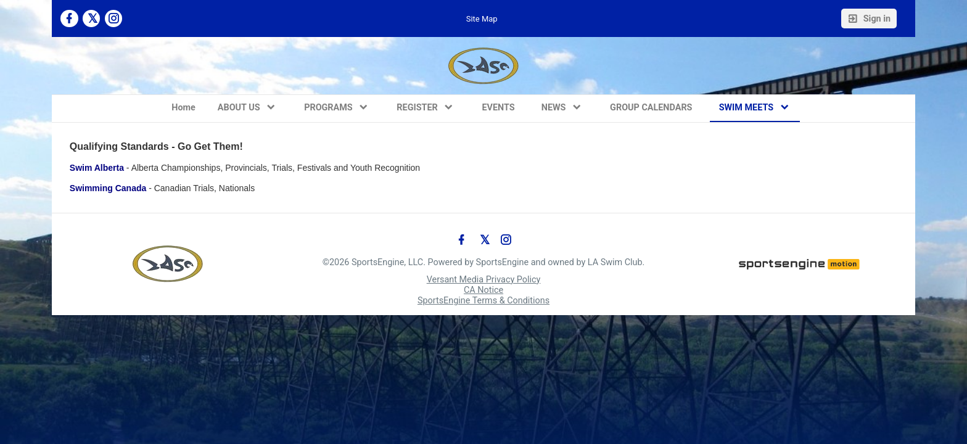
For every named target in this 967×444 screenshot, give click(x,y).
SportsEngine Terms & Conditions (483, 300)
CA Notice (483, 290)
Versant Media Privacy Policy (484, 279)
